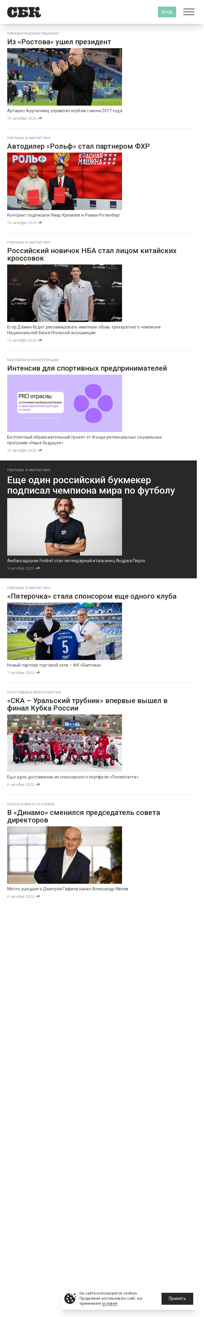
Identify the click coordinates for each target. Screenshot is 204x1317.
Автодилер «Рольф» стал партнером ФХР (78, 146)
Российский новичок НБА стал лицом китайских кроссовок (91, 254)
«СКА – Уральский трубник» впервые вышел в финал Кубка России (87, 704)
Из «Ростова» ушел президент (59, 42)
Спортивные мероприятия (34, 692)
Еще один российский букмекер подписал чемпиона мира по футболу (91, 485)
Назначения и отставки (31, 804)
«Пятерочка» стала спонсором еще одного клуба (91, 596)
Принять (177, 1298)
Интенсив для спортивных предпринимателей (87, 368)
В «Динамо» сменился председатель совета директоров (83, 816)
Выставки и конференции (33, 360)
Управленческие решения (33, 34)
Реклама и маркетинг (29, 138)
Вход (167, 12)
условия (110, 1303)
